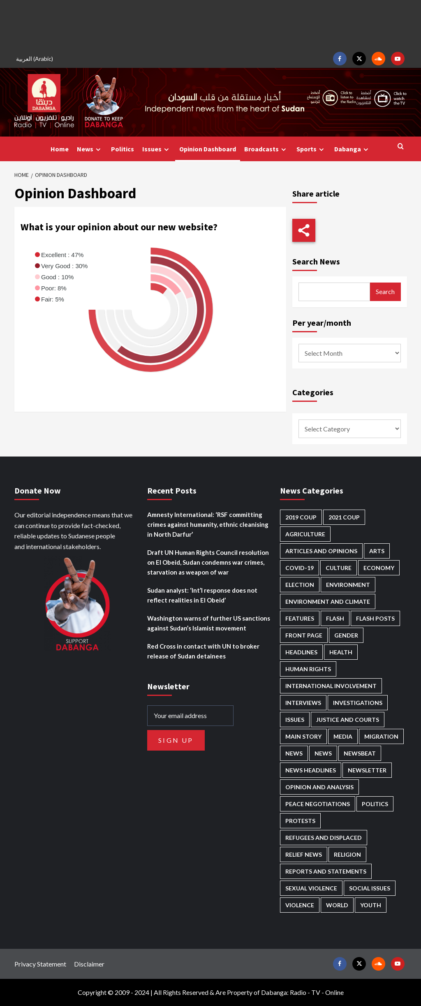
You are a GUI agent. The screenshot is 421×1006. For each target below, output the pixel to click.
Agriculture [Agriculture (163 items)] (305, 534)
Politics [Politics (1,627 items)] (375, 803)
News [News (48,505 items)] (294, 753)
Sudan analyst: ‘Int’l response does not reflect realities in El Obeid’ (202, 595)
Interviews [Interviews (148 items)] (303, 702)
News (90, 149)
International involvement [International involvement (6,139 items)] (331, 685)
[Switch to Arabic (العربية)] (35, 58)
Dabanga (352, 149)
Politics (122, 149)
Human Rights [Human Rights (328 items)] (308, 668)
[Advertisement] (210, 24)
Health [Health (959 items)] (340, 652)
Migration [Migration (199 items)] (381, 736)
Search (385, 291)
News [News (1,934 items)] (323, 753)
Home (60, 149)
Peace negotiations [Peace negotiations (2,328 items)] (317, 803)
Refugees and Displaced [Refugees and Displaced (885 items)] (323, 837)
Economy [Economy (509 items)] (378, 567)
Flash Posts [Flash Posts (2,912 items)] (375, 618)
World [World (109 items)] (337, 905)
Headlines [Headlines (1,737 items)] (301, 652)
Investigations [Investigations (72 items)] (357, 702)
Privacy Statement (40, 964)
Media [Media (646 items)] (342, 736)
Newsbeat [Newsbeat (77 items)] (360, 753)
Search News (316, 261)
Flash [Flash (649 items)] (335, 618)
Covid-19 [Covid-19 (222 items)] (299, 567)
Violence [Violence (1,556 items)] (299, 905)
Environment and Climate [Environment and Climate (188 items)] (327, 601)
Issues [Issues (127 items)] (294, 719)
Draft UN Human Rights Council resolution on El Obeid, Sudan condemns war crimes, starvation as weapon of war (208, 562)
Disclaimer (89, 964)
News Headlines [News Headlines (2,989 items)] (310, 770)
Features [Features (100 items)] (299, 618)
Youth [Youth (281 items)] (370, 905)
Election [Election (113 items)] (299, 584)
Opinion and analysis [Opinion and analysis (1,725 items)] (319, 786)
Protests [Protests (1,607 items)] (300, 820)
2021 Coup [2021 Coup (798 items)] (344, 517)
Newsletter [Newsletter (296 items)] (367, 770)
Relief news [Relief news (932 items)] (303, 854)
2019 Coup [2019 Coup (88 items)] (301, 517)
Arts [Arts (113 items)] (376, 550)
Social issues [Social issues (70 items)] (369, 888)
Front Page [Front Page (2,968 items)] (303, 635)
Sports (311, 149)
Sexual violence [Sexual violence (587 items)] (311, 888)
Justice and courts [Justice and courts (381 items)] (347, 719)
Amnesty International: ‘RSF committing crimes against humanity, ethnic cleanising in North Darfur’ (207, 524)
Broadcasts (266, 149)
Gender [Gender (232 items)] (346, 635)
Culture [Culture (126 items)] (339, 567)
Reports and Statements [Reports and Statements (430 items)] (325, 871)
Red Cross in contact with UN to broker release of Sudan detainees (203, 651)
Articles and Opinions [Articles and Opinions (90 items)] (321, 550)
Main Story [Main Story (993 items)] (303, 736)
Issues (156, 149)
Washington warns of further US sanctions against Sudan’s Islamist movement (208, 623)
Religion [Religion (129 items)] (347, 854)
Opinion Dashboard (207, 149)
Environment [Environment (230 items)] (348, 584)
